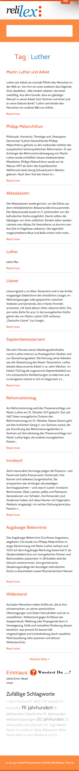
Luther (12, 251)
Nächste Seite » (39, 659)
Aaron (61, 724)
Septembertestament (25, 339)
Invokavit (14, 460)
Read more (13, 114)
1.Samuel (22, 701)
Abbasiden (50, 730)
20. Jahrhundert (50, 719)
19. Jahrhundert (37, 707)
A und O (51, 735)
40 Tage (50, 725)
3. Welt (35, 701)
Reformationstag (21, 397)
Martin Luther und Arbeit (28, 71)
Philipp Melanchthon (24, 126)
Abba (38, 730)
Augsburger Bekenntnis (26, 527)
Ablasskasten (17, 193)
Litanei (12, 280)
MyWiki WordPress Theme (58, 763)
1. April (11, 701)
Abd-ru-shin (25, 735)
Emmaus (16, 673)
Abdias (39, 735)
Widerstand (16, 594)
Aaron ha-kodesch (19, 730)
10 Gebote (51, 701)
